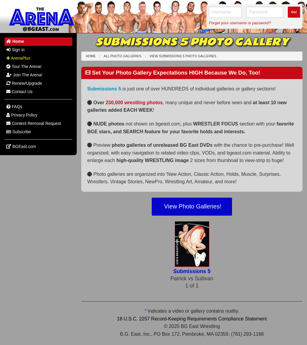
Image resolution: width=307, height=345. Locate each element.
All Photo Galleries (122, 56)
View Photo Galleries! (191, 206)
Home (91, 56)
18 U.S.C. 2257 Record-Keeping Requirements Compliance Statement (192, 318)
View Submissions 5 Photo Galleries (182, 56)
